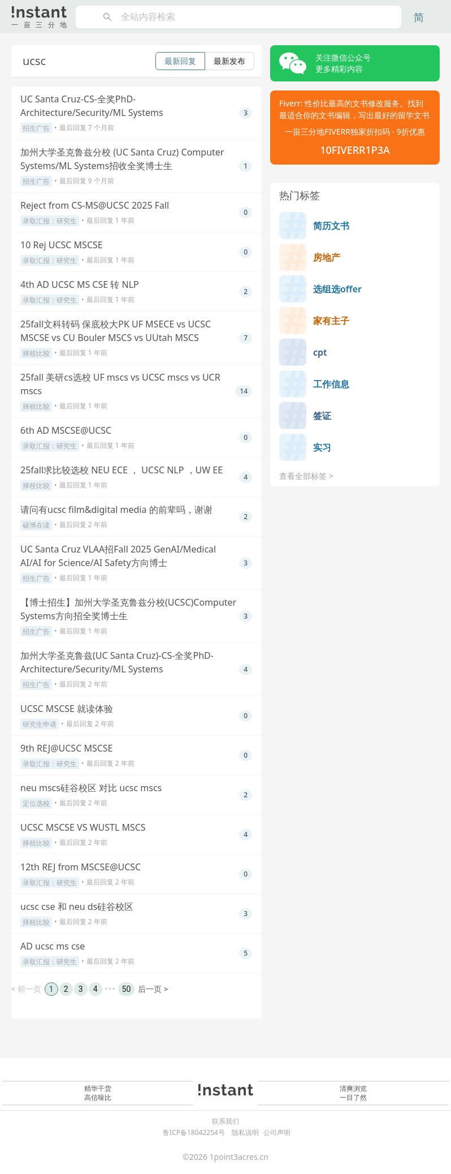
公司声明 (276, 1132)
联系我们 (225, 1121)
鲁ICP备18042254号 (194, 1132)
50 (126, 989)
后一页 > (153, 989)
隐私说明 (245, 1132)
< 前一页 (26, 989)
